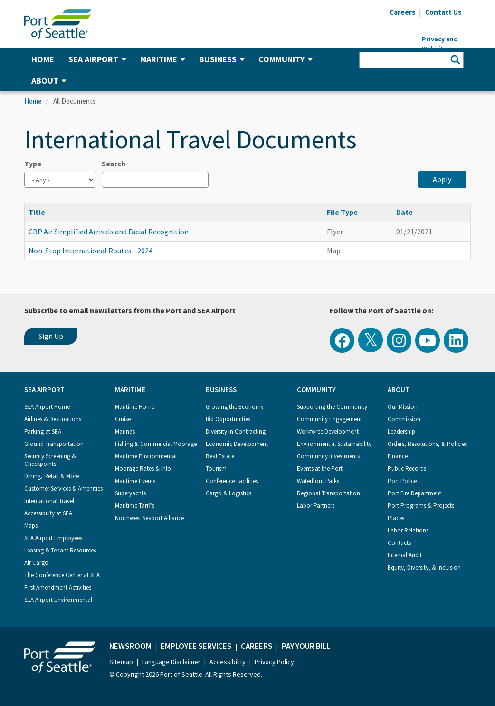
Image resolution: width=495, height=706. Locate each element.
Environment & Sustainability (334, 444)
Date (404, 212)
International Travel (49, 501)
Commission (404, 419)
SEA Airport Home (47, 407)
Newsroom (130, 646)
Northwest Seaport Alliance (149, 518)
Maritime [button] (162, 59)
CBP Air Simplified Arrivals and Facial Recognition (109, 231)
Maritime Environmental (146, 456)
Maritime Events (135, 481)
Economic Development (237, 444)
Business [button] (221, 59)
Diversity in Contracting (236, 431)
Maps (31, 526)
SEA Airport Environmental (58, 600)
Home (42, 59)
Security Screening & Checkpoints (50, 460)
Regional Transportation (328, 493)
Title (41, 212)
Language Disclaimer (171, 662)
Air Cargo (36, 563)
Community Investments (328, 456)
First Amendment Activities (57, 587)
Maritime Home (134, 407)
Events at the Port (320, 468)
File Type (342, 212)
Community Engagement (329, 419)
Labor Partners (315, 506)
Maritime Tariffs (134, 506)
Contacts (399, 543)
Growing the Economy (235, 407)
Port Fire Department (414, 493)
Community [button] (285, 59)
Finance (398, 456)
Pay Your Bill (306, 646)
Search (113, 163)
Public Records (407, 468)
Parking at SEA (42, 431)
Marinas (125, 431)
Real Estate (220, 456)
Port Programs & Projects (421, 506)
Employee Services (196, 646)
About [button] (48, 80)
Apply (442, 179)
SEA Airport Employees (53, 538)
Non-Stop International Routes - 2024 (90, 250)
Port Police (402, 481)
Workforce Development (328, 431)
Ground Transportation (54, 444)
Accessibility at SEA (48, 513)
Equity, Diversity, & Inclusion (424, 567)
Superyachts (130, 493)
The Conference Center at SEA (62, 575)
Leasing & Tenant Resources (60, 550)
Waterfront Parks (318, 481)
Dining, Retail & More (51, 476)
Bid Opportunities (228, 419)
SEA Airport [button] (97, 59)
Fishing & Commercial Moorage (156, 444)
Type (32, 163)
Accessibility (227, 662)
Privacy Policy (274, 662)
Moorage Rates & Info (143, 468)
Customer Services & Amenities (63, 488)
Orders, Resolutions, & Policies (427, 444)
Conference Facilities (232, 481)
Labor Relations (408, 530)
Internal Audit (405, 555)
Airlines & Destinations (52, 419)
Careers (257, 646)
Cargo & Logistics (228, 493)
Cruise (123, 419)
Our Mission (403, 407)
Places (396, 518)
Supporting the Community (332, 407)
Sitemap (121, 662)
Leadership (401, 431)
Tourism (216, 468)
